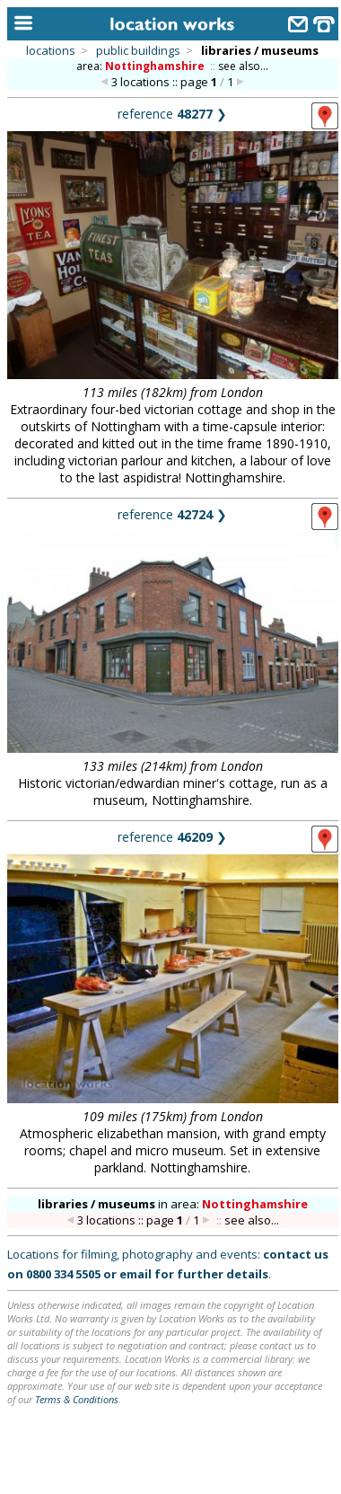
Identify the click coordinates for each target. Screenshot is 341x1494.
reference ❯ (172, 113)
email (135, 1274)
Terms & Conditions (76, 1399)
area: (141, 66)
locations (50, 50)
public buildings (138, 50)
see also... (243, 66)
